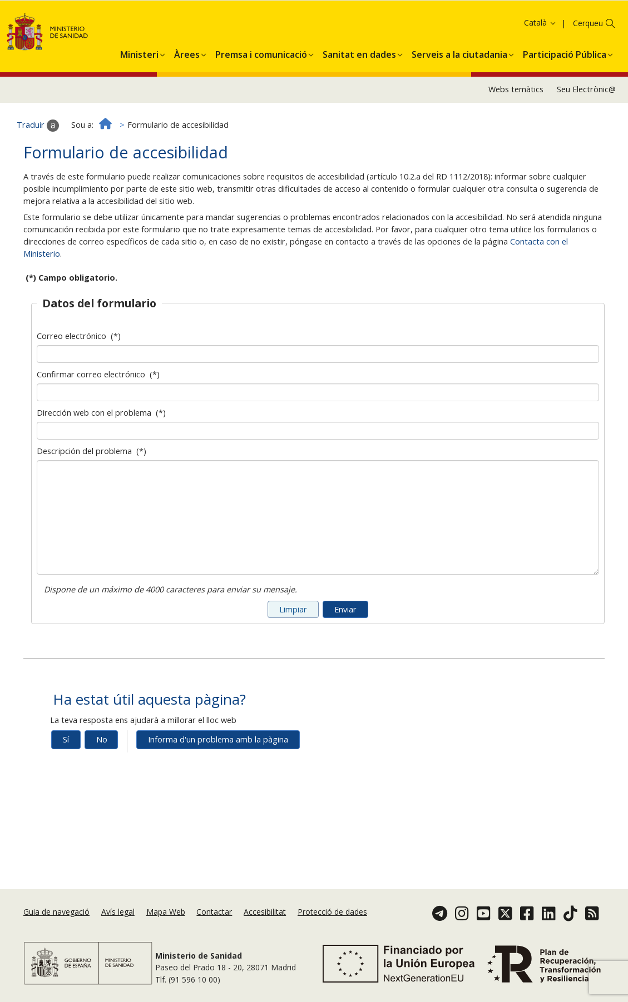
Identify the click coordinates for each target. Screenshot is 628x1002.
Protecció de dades (332, 911)
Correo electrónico (79, 382)
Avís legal (118, 911)
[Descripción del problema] (318, 563)
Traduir (38, 171)
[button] (139, 98)
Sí (66, 785)
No (101, 785)
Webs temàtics (515, 135)
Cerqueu (588, 69)
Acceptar (101, 37)
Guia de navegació (56, 911)
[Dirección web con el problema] (318, 477)
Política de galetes (40, 37)
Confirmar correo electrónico (98, 420)
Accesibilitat (265, 911)
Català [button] (540, 68)
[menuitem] (139, 98)
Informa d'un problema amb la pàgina (218, 785)
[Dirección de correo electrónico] (318, 400)
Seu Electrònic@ (586, 135)
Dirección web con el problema (101, 458)
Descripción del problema (91, 497)
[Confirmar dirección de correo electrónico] (318, 438)
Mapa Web (165, 911)
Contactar (214, 911)
